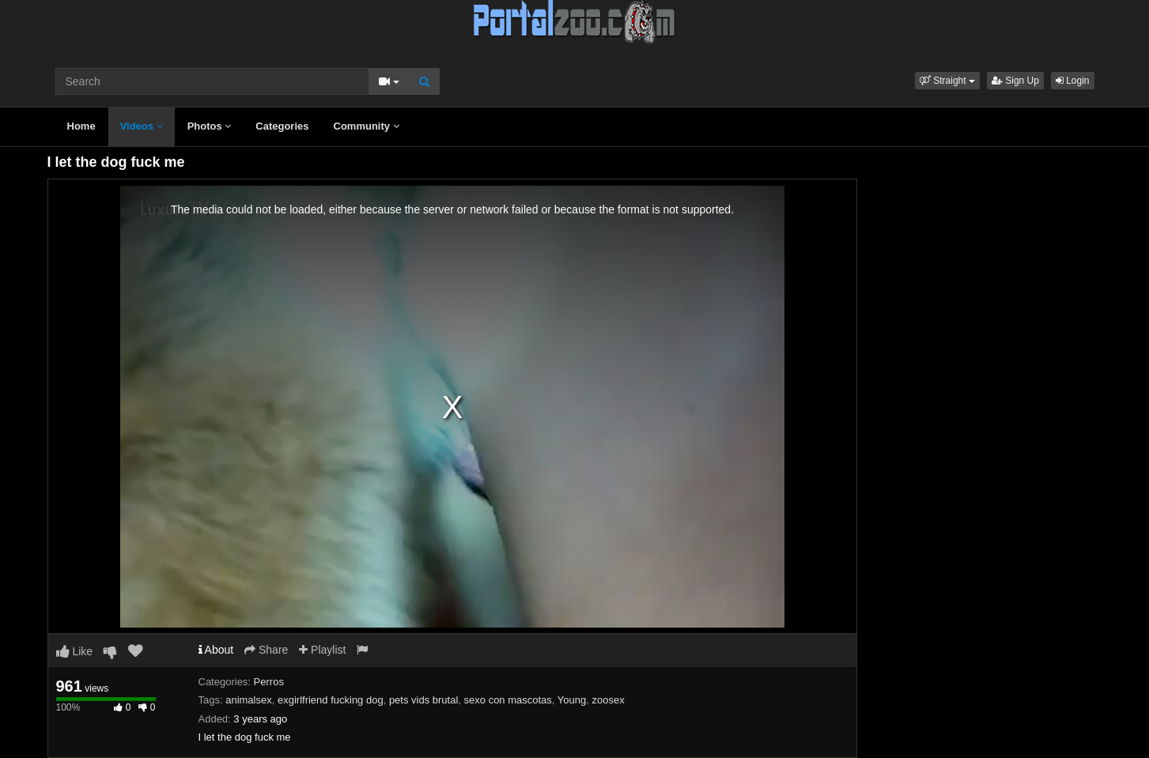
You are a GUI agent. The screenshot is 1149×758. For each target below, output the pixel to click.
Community (366, 126)
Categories (281, 126)
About (216, 649)
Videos (141, 126)
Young (571, 700)
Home (81, 126)
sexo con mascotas (508, 700)
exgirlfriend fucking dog (331, 700)
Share (266, 649)
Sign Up (1015, 80)
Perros (269, 682)
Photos (209, 126)
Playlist (322, 649)
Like (74, 651)
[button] (947, 80)
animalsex (248, 700)
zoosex (608, 700)
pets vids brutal (423, 700)
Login (1073, 80)
